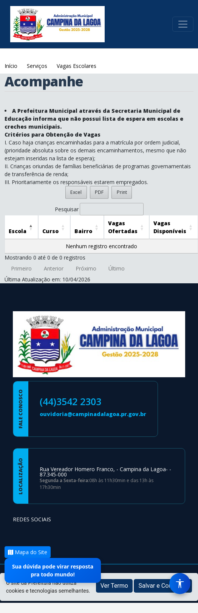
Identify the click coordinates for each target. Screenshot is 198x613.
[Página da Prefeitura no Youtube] (59, 534)
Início (12, 65)
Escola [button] (17, 231)
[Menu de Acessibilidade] (179, 583)
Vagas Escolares (76, 65)
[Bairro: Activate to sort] (87, 227)
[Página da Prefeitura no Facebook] (20, 534)
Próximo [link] (86, 268)
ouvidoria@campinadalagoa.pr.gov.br (93, 414)
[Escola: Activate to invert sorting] (21, 227)
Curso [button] (50, 231)
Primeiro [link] (21, 268)
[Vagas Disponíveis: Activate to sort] (173, 227)
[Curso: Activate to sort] (54, 227)
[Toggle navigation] (182, 24)
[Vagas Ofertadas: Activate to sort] (126, 227)
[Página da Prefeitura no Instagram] (40, 534)
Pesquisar (67, 209)
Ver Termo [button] (114, 585)
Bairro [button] (83, 231)
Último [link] (116, 268)
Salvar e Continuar (162, 585)
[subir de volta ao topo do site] (185, 602)
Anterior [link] (53, 268)
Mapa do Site (27, 552)
